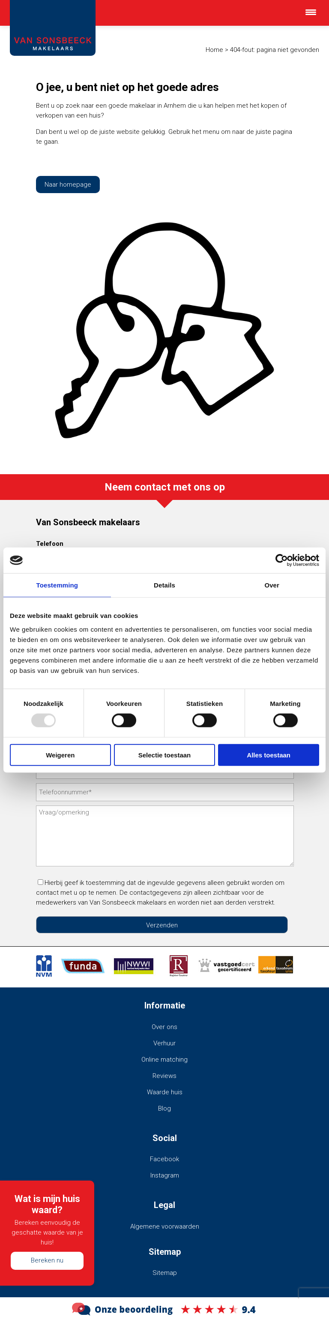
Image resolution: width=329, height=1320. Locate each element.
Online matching (164, 1059)
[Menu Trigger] (311, 12)
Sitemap (165, 1273)
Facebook (164, 1159)
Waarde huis (164, 1092)
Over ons (164, 1027)
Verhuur (164, 1043)
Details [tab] (164, 585)
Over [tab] (271, 585)
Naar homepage (68, 184)
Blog (164, 1108)
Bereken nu (47, 1260)
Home (214, 50)
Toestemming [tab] (57, 585)
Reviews (164, 1076)
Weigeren (60, 754)
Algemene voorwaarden (164, 1226)
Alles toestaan (268, 754)
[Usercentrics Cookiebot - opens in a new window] (281, 560)
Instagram (164, 1175)
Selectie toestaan (164, 754)
